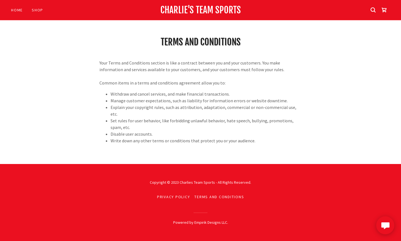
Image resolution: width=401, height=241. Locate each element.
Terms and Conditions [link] (219, 196)
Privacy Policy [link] (173, 196)
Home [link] (17, 10)
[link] (200, 11)
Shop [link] (37, 10)
